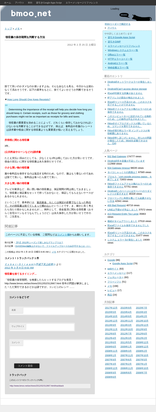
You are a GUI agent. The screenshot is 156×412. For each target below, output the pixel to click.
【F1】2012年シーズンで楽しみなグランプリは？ (39, 242)
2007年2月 (126, 364)
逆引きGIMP (114, 41)
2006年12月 (111, 368)
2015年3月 (141, 312)
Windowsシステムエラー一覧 (123, 50)
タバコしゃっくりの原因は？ (122, 172)
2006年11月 (126, 368)
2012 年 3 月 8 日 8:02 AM (19, 267)
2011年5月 (126, 342)
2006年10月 (142, 368)
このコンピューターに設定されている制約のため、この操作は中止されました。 (129, 117)
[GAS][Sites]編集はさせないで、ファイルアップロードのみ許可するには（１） (53, 246)
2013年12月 (111, 320)
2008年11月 (111, 351)
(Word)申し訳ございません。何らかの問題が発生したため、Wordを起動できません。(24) (129, 141)
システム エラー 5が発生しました (124, 239)
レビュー (112, 290)
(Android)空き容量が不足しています (126, 161)
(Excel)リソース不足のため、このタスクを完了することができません (129, 103)
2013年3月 (126, 325)
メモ (17, 28)
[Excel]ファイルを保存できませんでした (128, 225)
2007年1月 (141, 364)
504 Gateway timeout (118, 168)
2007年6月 (126, 359)
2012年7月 (126, 333)
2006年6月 (110, 377)
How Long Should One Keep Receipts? (28, 99)
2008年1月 (110, 355)
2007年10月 (142, 355)
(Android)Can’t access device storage (127, 89)
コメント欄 (63, 234)
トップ (8, 28)
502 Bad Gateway (116, 156)
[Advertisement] (49, 65)
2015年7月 (141, 307)
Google (111, 260)
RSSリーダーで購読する (117, 24)
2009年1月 (126, 346)
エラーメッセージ (116, 273)
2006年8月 (126, 372)
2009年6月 (110, 346)
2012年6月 (141, 333)
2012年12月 (142, 325)
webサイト (113, 268)
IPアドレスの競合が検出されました (125, 97)
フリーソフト (114, 281)
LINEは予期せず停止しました (122, 209)
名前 (14, 310)
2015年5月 (110, 312)
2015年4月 (126, 312)
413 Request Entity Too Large (123, 214)
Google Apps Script (122, 263)
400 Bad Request (116, 205)
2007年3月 (110, 364)
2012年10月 (126, 329)
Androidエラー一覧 (118, 63)
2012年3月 (126, 338)
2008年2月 (141, 351)
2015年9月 (126, 307)
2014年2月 (141, 316)
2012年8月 (110, 333)
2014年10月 (111, 316)
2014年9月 (126, 316)
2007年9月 (110, 359)
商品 (109, 294)
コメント (16, 342)
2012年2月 (141, 338)
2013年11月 (126, 320)
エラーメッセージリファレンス (82, 2)
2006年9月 (110, 372)
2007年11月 (126, 355)
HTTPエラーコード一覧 (120, 59)
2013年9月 (110, 325)
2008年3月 (126, 351)
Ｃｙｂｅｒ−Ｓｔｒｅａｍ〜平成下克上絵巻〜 (30, 264)
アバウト (19, 2)
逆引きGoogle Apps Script (49, 2)
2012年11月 (111, 329)
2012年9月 (141, 329)
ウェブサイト (18, 326)
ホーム (7, 2)
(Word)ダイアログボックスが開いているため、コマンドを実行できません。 (129, 125)
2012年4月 (110, 338)
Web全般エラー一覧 (118, 67)
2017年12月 (111, 307)
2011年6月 (110, 342)
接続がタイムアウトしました (122, 221)
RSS (30, 2)
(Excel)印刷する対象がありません (125, 93)
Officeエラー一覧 (116, 54)
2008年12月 (142, 346)
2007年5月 (141, 359)
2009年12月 (142, 342)
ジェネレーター (115, 277)
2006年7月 (141, 372)
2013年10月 (142, 320)
